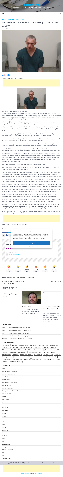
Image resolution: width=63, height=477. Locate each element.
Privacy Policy (32, 246)
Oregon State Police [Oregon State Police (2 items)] (26, 352)
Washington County (6, 456)
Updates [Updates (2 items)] (5, 359)
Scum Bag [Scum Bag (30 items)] (53, 354)
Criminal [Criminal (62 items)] (37, 345)
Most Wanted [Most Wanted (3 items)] (22, 350)
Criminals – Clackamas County (9, 369)
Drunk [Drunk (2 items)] (53, 345)
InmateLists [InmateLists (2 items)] (12, 350)
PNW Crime (4, 422)
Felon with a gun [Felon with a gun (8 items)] (7, 347)
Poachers (4, 425)
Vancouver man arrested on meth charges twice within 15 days (52, 306)
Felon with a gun (17, 277)
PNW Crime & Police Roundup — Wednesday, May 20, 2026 (17, 336)
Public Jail (31, 5)
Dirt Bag (8, 277)
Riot (3, 430)
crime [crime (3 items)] (29, 345)
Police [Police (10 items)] (57, 352)
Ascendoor (38, 460)
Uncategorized (5, 444)
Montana (4, 411)
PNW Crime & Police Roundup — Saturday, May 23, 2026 (16, 328)
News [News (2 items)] (53, 350)
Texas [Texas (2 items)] (58, 357)
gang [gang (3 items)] (41, 347)
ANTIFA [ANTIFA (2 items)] (14, 343)
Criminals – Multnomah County (9, 380)
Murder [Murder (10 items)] (46, 350)
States (3, 436)
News (3, 419)
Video (3, 453)
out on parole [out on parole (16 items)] (48, 352)
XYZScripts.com (38, 471)
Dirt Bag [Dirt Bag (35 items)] (45, 345)
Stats (3, 439)
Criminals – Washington (7, 385)
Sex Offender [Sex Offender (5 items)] (6, 357)
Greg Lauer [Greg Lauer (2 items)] (48, 347)
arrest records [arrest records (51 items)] (23, 343)
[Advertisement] (31, 82)
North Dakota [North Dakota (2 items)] (6, 352)
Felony (24, 277)
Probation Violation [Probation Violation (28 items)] (28, 354)
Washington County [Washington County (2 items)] (16, 359)
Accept (31, 243)
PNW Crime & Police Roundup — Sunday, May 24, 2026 (16, 325)
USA (3, 450)
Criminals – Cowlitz (6, 374)
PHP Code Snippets (25, 471)
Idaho (3, 399)
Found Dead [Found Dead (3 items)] (26, 347)
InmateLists (4, 402)
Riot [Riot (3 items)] (45, 354)
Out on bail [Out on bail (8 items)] (38, 352)
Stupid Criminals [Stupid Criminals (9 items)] (49, 357)
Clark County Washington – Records (10, 295)
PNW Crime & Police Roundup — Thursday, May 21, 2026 (16, 333)
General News (5, 397)
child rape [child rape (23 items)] (54, 343)
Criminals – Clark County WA (9, 371)
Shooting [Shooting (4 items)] (27, 357)
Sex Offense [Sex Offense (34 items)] (17, 357)
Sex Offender (30, 277)
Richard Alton (26, 312)
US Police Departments (7, 447)
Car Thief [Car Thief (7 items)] (33, 343)
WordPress (53, 460)
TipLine (9, 248)
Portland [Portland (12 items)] (17, 354)
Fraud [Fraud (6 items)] (34, 347)
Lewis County (20, 19)
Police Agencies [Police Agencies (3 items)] (7, 354)
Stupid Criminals (6, 442)
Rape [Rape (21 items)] (39, 354)
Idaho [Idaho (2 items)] (4, 350)
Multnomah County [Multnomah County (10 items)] (35, 350)
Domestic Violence (6, 391)
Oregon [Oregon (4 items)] (15, 352)
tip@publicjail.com (13, 254)
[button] (49, 231)
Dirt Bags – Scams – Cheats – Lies (10, 388)
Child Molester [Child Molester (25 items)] (43, 343)
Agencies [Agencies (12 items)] (5, 343)
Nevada (4, 416)
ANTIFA (3, 366)
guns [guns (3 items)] (56, 347)
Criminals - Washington (8, 19)
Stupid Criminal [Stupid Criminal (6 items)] (37, 357)
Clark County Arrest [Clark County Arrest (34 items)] (19, 345)
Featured (4, 394)
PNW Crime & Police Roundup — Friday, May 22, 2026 (15, 330)
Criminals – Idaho (6, 377)
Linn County (5, 408)
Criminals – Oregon (6, 383)
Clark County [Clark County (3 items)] (6, 345)
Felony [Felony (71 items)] (17, 347)
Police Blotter (5, 427)
